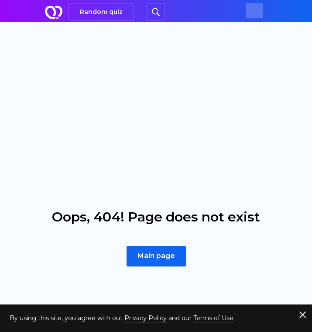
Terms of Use (213, 318)
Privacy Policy (145, 318)
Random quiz (101, 12)
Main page (156, 256)
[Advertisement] (156, 87)
